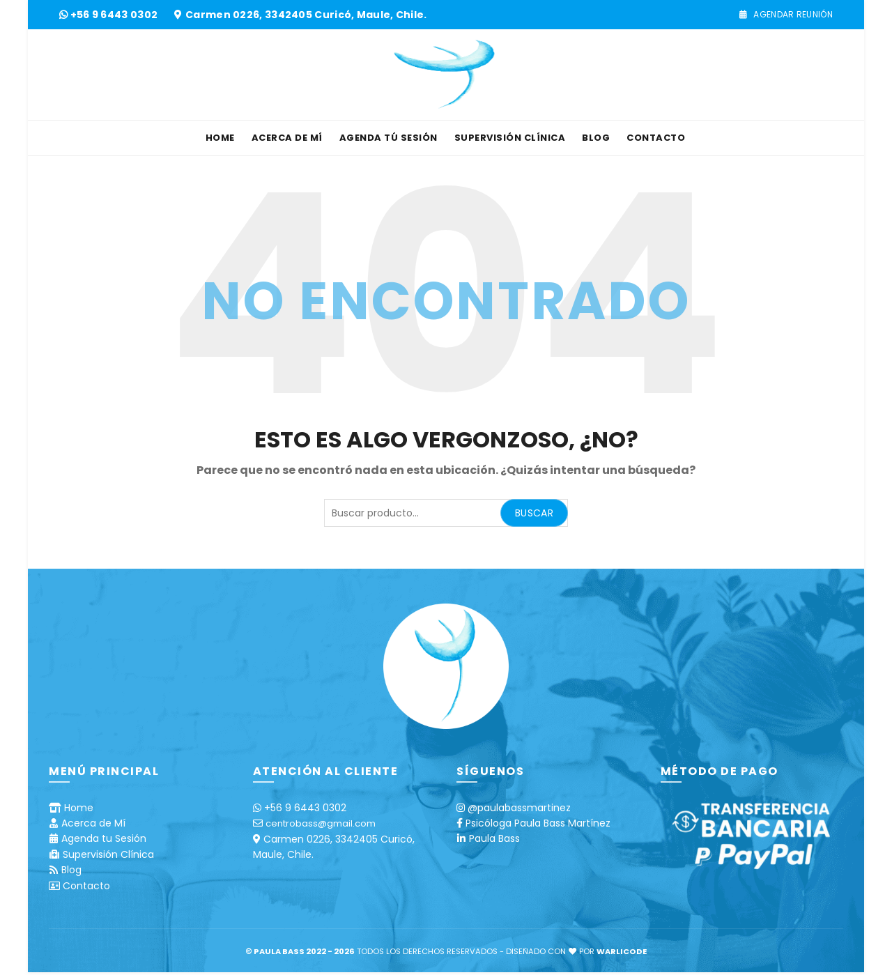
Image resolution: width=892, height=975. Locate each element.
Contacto (655, 137)
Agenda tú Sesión (388, 137)
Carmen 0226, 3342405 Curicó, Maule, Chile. (306, 15)
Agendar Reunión (786, 14)
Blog (596, 137)
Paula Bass (494, 838)
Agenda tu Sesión (103, 838)
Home (220, 137)
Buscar (534, 513)
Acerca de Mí (287, 137)
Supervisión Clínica (510, 137)
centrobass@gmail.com (321, 823)
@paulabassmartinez (519, 808)
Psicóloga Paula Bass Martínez (538, 823)
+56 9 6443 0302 (115, 15)
